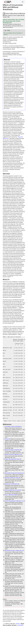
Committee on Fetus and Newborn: (13, 426)
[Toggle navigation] (22, 2)
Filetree (18, 623)
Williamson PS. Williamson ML (12, 484)
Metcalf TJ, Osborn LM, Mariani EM (13, 450)
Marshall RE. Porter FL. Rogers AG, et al (14, 550)
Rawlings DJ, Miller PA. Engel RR (12, 477)
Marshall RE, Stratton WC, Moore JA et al (14, 473)
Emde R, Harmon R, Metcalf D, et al (13, 454)
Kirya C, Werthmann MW (11, 494)
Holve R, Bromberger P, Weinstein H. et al (15, 501)
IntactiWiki (20, 625)
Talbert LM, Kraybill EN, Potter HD (13, 459)
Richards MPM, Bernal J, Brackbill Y (13, 490)
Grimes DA (7, 439)
